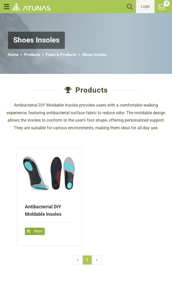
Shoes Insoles (94, 54)
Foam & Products (61, 54)
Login (145, 6)
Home (13, 54)
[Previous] (77, 260)
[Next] (96, 260)
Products (32, 54)
